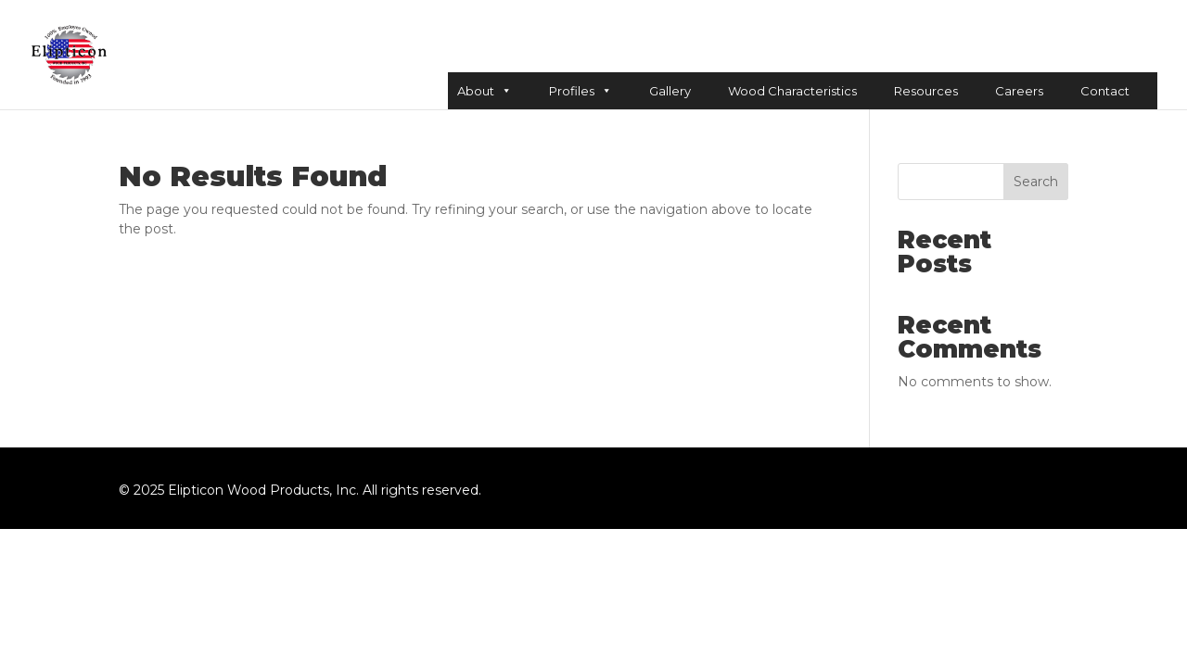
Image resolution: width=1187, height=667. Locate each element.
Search (1036, 181)
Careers (1019, 90)
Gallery (670, 90)
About (484, 90)
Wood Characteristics (792, 90)
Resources (926, 90)
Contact (1105, 90)
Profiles (580, 90)
